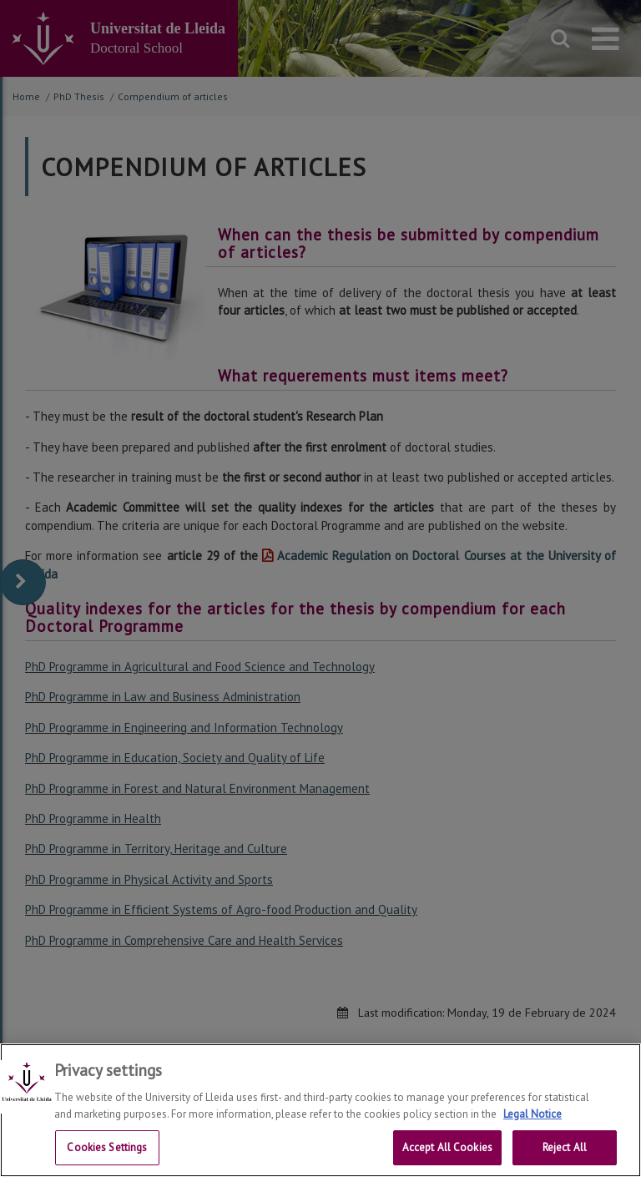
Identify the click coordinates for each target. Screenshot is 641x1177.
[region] (320, 1110)
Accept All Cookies (447, 1147)
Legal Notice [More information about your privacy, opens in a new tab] (532, 1114)
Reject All (565, 1147)
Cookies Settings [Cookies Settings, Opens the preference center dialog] (107, 1147)
